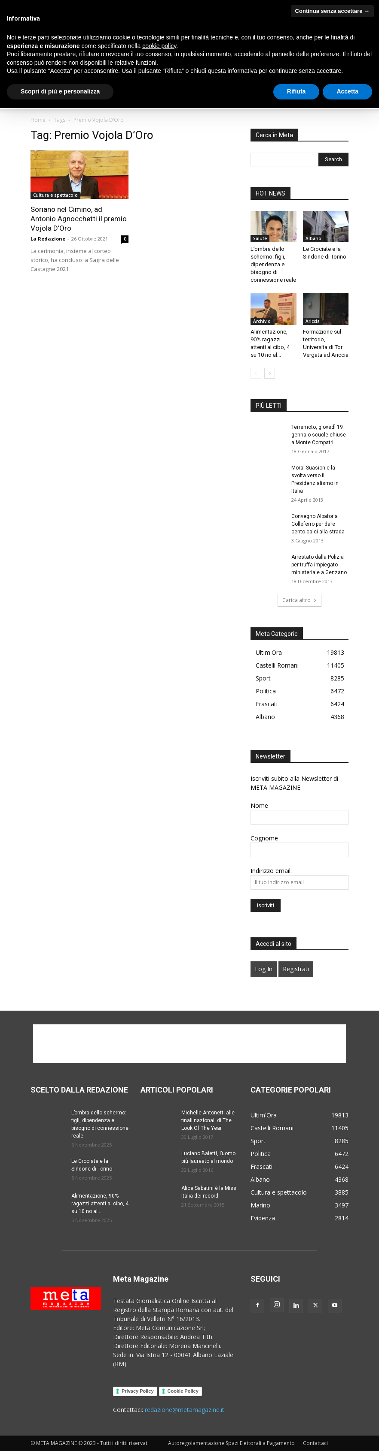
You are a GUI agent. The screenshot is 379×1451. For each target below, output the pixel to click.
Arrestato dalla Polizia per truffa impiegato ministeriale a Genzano (319, 564)
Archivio (262, 321)
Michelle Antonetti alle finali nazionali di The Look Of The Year (208, 1120)
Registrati (296, 969)
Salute (298, 78)
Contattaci (74, 98)
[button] (338, 78)
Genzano (144, 6)
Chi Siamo (69, 78)
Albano (38, 6)
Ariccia (62, 6)
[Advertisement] (189, 1043)
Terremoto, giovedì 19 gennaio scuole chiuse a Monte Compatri (318, 435)
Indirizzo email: (271, 871)
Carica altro (299, 600)
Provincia (304, 6)
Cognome (264, 838)
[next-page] (269, 373)
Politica (271, 78)
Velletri (235, 6)
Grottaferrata (178, 6)
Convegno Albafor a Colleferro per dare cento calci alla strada (318, 524)
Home (41, 78)
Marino (210, 6)
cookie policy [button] (159, 1388)
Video (99, 78)
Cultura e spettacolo (55, 195)
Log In (263, 969)
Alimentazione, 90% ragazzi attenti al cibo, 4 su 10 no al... (99, 1203)
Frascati (117, 6)
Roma (64, 18)
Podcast (128, 78)
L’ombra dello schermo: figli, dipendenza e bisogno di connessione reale (273, 264)
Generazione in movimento (215, 78)
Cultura (159, 78)
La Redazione (48, 238)
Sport (42, 98)
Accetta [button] (347, 1434)
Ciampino (89, 6)
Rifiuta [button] (296, 1434)
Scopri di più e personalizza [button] (60, 1434)
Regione (40, 18)
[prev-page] (256, 373)
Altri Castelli (268, 6)
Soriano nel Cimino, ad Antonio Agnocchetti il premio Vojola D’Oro (79, 218)
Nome (259, 805)
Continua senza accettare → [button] (332, 1354)
